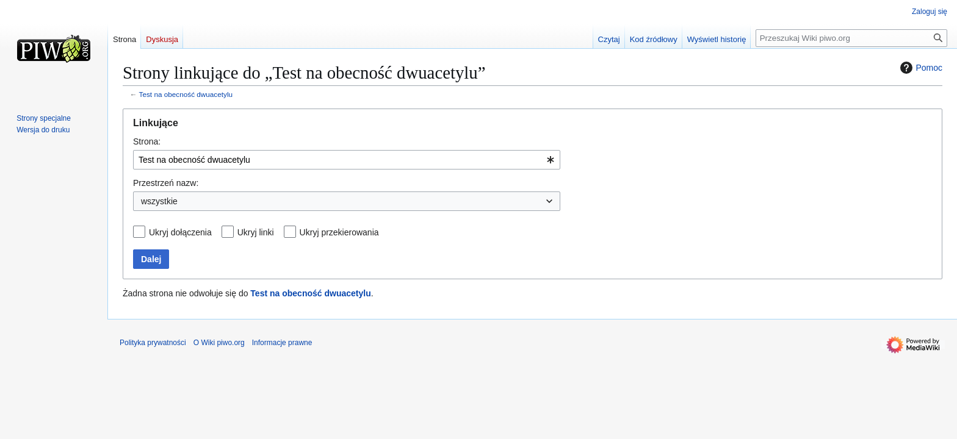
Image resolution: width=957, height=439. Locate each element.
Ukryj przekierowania (339, 232)
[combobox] (346, 160)
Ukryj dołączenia (180, 232)
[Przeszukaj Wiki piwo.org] (851, 38)
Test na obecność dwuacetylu (186, 94)
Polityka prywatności (153, 342)
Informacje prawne (282, 342)
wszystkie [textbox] (159, 201)
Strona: (147, 141)
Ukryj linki (255, 232)
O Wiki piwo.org (219, 342)
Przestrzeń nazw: (165, 183)
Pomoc (919, 68)
